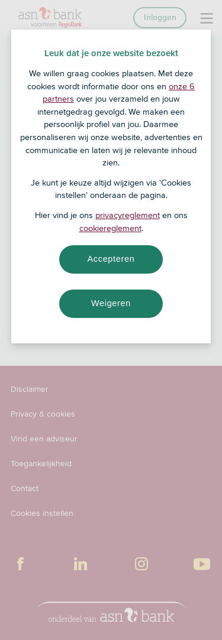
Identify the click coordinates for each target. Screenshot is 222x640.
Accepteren (111, 259)
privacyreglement (127, 215)
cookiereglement (110, 228)
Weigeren (111, 303)
